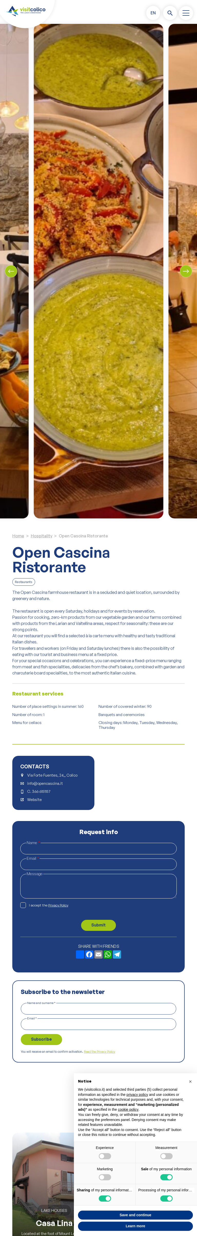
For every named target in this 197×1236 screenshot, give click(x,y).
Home (18, 535)
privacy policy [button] (137, 1095)
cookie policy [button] (128, 1109)
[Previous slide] (11, 271)
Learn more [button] (135, 1226)
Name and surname (41, 1003)
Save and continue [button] (135, 1215)
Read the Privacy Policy (99, 1052)
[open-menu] (186, 12)
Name (33, 842)
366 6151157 (41, 791)
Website (34, 800)
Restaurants (23, 582)
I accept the (48, 905)
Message (35, 873)
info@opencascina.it (45, 783)
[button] (153, 13)
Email (33, 858)
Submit (98, 925)
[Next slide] (186, 271)
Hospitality (41, 535)
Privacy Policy (58, 905)
